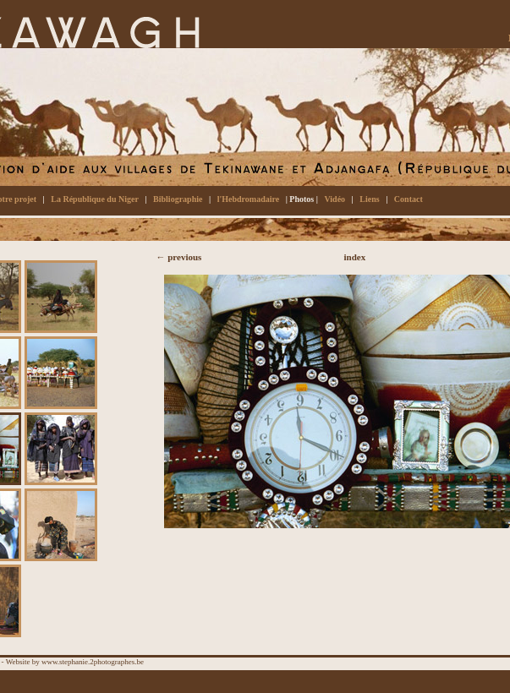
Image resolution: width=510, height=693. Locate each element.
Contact (408, 199)
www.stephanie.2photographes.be (92, 662)
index (355, 257)
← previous (179, 257)
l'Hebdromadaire (248, 199)
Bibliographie (177, 199)
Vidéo (334, 199)
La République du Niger (95, 199)
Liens (369, 199)
